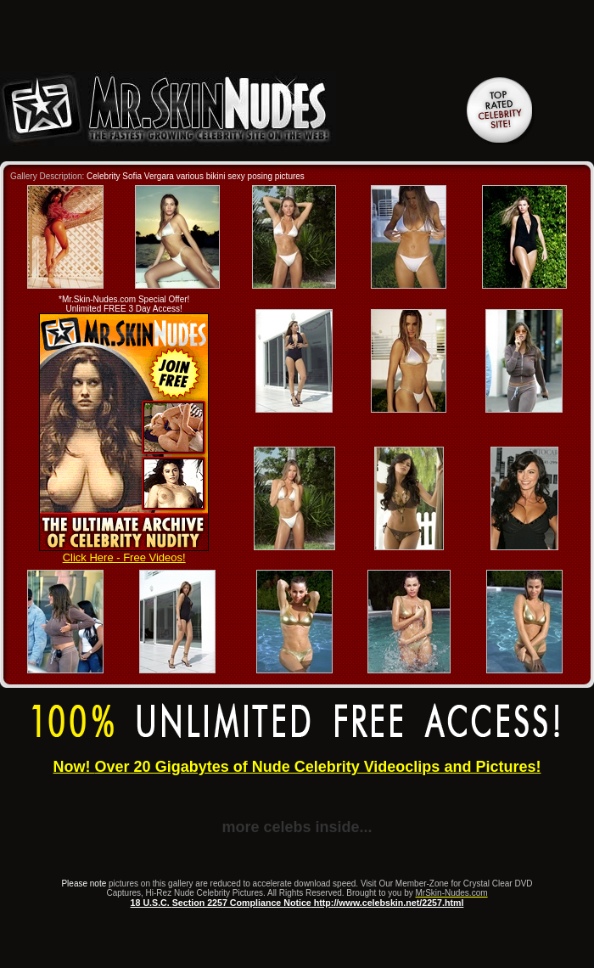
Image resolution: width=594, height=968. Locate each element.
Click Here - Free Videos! (124, 552)
